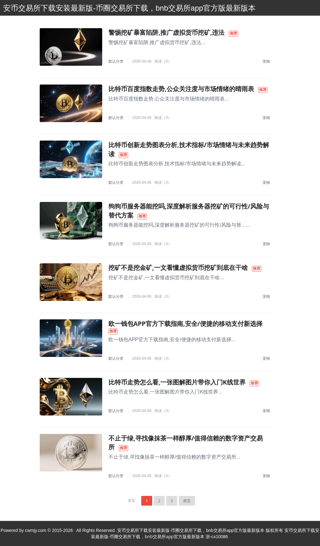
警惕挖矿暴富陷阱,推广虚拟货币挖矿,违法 (166, 32)
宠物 (266, 61)
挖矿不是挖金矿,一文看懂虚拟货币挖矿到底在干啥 (178, 267)
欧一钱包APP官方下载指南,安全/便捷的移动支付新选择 (185, 323)
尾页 (187, 500)
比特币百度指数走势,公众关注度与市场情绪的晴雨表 (181, 89)
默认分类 (115, 61)
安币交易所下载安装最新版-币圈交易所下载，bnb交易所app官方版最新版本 (129, 8)
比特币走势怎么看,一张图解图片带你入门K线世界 (177, 382)
